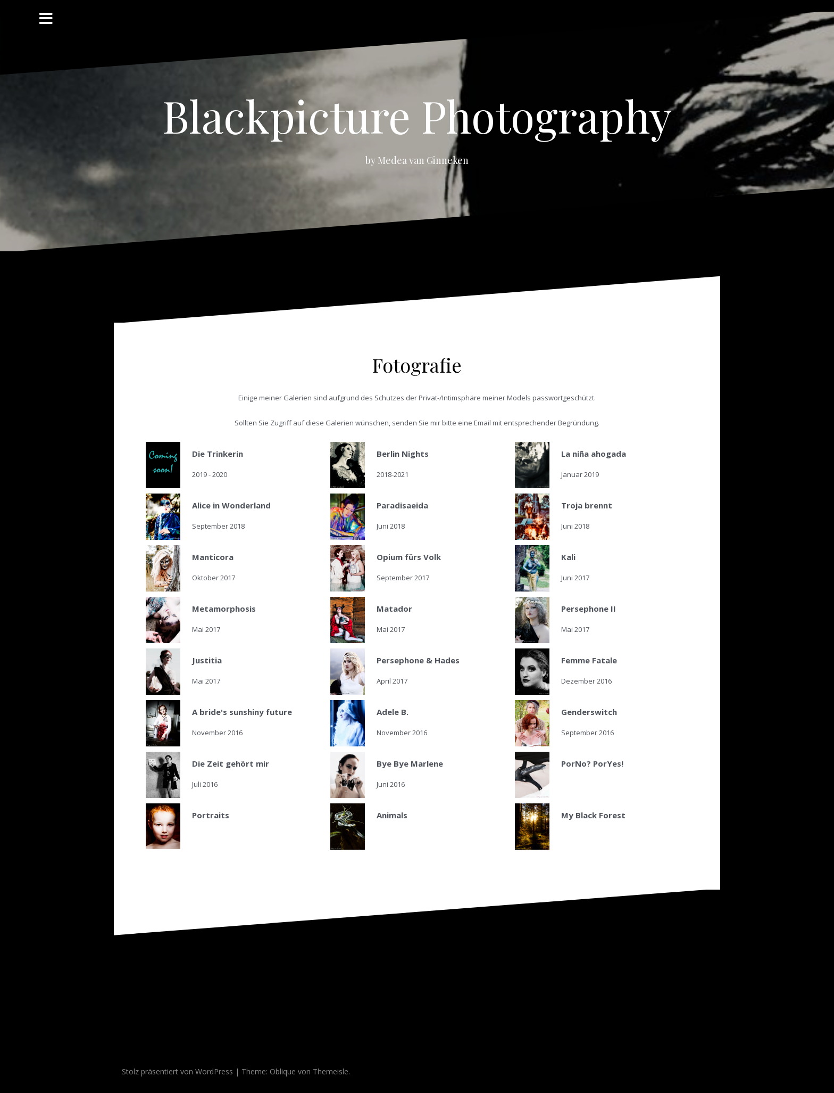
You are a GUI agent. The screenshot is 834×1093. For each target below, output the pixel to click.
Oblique (283, 1071)
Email (482, 423)
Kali (568, 557)
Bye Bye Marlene (410, 763)
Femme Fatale (589, 660)
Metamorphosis (224, 608)
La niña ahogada (593, 453)
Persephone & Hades (418, 660)
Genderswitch (589, 711)
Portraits (210, 815)
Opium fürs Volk (409, 557)
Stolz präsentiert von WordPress (177, 1071)
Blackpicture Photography (417, 115)
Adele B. (392, 711)
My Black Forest (593, 815)
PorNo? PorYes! (592, 763)
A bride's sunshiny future (242, 711)
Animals (392, 815)
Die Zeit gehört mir (230, 763)
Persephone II (588, 608)
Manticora (212, 557)
